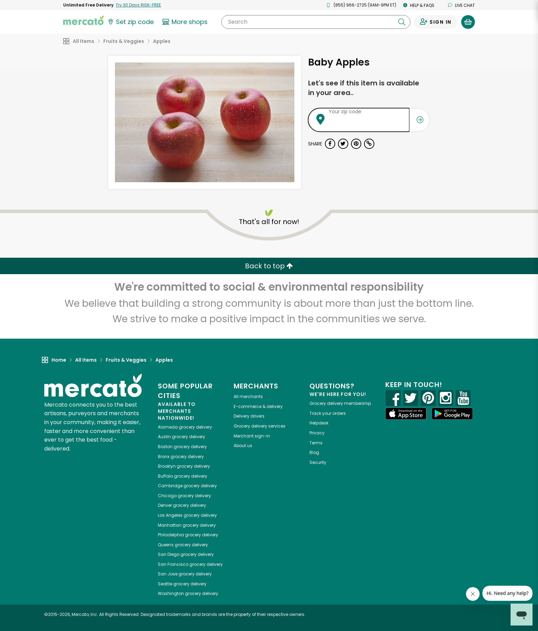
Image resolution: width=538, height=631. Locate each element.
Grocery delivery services (259, 426)
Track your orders (327, 413)
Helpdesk (318, 423)
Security (317, 462)
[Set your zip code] (130, 21)
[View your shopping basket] (468, 22)
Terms (316, 443)
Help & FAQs (418, 5)
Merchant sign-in (252, 436)
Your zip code (345, 111)
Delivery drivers (249, 416)
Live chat (461, 5)
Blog (314, 452)
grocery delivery (185, 427)
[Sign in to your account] (436, 22)
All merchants (248, 396)
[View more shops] (186, 21)
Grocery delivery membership (340, 403)
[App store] (405, 414)
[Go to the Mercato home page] (83, 20)
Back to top (269, 266)
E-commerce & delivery (258, 406)
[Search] (315, 22)
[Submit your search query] (402, 22)
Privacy (317, 433)
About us (243, 445)
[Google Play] (452, 414)
